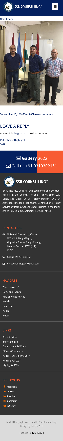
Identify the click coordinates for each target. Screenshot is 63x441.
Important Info (10, 341)
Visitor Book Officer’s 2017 (16, 355)
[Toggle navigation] (55, 6)
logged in (19, 133)
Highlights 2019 (10, 365)
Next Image (6, 19)
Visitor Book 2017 (11, 360)
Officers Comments (13, 351)
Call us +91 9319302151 (31, 166)
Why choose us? (11, 287)
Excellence (8, 306)
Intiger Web (37, 426)
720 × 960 (28, 114)
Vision (6, 310)
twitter (9, 391)
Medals (6, 301)
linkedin (9, 396)
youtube (10, 405)
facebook (10, 386)
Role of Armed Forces (14, 296)
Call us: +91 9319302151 (19, 257)
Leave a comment (43, 114)
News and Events (12, 291)
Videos (6, 315)
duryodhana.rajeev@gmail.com (23, 263)
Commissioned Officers (15, 346)
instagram (10, 401)
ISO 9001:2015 (10, 337)
